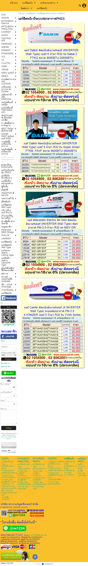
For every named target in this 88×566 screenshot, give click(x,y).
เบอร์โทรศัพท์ (6, 392)
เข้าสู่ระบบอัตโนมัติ (8, 353)
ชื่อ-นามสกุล (5, 384)
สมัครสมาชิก (5, 366)
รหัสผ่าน (4, 347)
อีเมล (3, 341)
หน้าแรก (21, 13)
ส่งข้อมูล (9, 428)
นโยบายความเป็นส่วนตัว (8, 437)
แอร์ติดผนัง (31, 13)
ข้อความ (3, 409)
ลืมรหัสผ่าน (5, 363)
